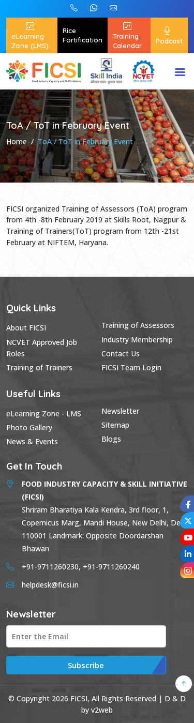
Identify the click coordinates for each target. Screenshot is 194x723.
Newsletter (120, 411)
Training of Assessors (137, 325)
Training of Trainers (39, 367)
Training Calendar (127, 35)
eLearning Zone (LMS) (30, 35)
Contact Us (120, 353)
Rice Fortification (82, 35)
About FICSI (26, 328)
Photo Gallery (29, 427)
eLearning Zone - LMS (43, 413)
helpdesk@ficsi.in (113, 7)
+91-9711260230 (93, 7)
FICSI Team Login (131, 367)
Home (16, 141)
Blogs (111, 439)
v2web (102, 710)
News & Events (32, 441)
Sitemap (115, 425)
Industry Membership (137, 339)
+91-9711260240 (74, 7)
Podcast (169, 35)
